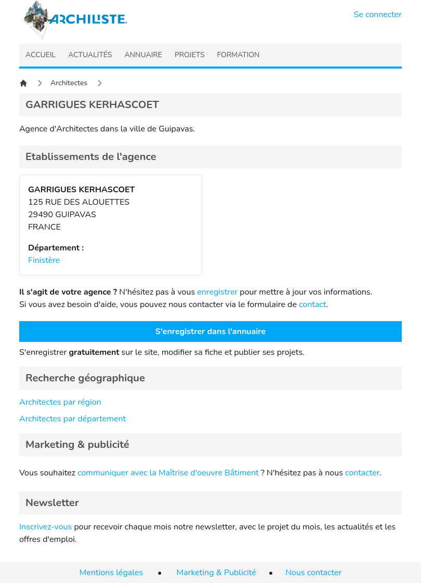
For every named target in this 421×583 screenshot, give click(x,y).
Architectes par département (72, 419)
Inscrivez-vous (45, 527)
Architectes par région (60, 402)
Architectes (68, 83)
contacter (362, 473)
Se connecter (378, 14)
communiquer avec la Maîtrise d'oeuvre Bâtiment (168, 473)
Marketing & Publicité (216, 572)
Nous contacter (313, 572)
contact (312, 304)
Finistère (44, 260)
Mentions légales (111, 572)
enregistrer (217, 292)
